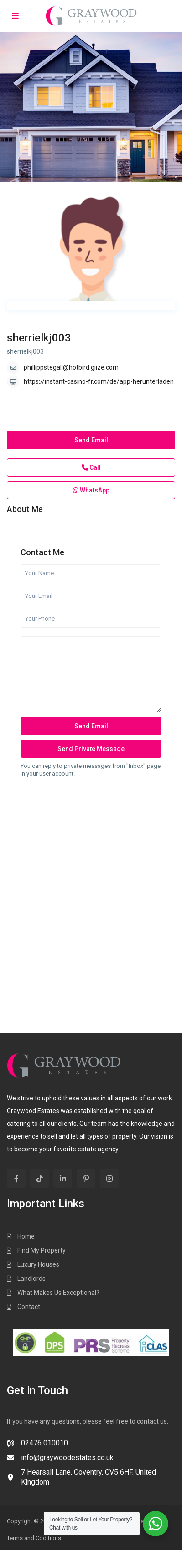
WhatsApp (91, 490)
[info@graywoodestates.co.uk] (60, 1460)
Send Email (91, 440)
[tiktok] (39, 1178)
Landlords (31, 1278)
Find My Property (41, 1250)
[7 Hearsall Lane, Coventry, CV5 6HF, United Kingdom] (91, 1480)
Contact (28, 1306)
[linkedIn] (62, 1178)
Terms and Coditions (34, 1538)
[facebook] (16, 1178)
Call (91, 467)
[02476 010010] (37, 1446)
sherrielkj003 (39, 337)
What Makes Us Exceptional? (58, 1292)
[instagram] (109, 1178)
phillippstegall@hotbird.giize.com (71, 367)
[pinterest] (86, 1178)
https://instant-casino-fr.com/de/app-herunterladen (99, 381)
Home (26, 1236)
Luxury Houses (38, 1264)
